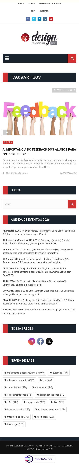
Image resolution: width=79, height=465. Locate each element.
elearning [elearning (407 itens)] (60, 372)
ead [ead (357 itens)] (47, 380)
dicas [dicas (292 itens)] (58, 402)
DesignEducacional (17, 173)
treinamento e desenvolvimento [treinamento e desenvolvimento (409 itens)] (25, 372)
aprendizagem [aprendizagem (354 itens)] (17, 387)
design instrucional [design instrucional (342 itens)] (19, 394)
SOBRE (31, 3)
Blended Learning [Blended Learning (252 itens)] (18, 409)
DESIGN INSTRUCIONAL (50, 3)
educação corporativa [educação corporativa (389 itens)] (20, 380)
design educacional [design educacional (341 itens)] (52, 394)
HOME (21, 3)
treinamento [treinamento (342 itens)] (44, 387)
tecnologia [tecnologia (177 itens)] (15, 424)
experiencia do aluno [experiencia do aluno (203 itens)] (51, 409)
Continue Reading (68, 173)
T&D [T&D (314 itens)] (12, 402)
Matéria (8, 142)
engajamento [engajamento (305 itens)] (35, 402)
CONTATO (44, 11)
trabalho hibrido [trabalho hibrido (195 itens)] (18, 416)
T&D (33, 11)
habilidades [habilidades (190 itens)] (45, 416)
